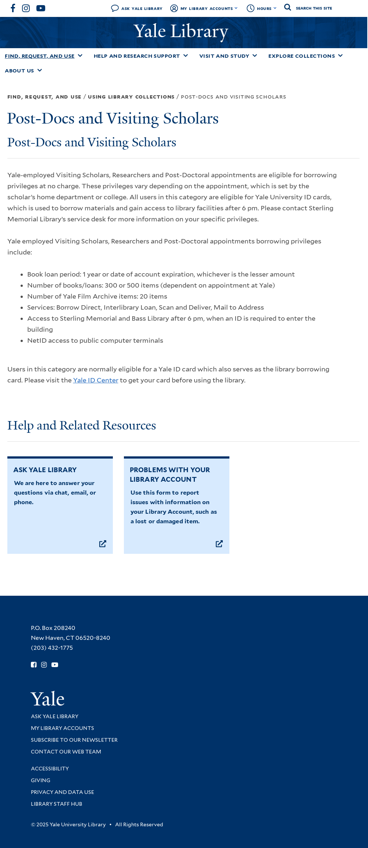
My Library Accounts (207, 8)
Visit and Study (224, 56)
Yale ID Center (95, 380)
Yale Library (183, 31)
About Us (19, 71)
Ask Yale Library (142, 8)
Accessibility (50, 769)
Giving (40, 780)
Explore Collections (301, 56)
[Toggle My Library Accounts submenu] (236, 8)
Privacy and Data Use (62, 792)
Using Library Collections (131, 96)
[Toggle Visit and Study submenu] (254, 55)
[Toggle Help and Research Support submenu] (185, 55)
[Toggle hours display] (275, 8)
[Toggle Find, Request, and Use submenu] (80, 55)
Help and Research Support (137, 56)
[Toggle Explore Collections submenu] (340, 55)
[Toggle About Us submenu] (39, 70)
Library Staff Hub (56, 804)
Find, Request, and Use (40, 56)
